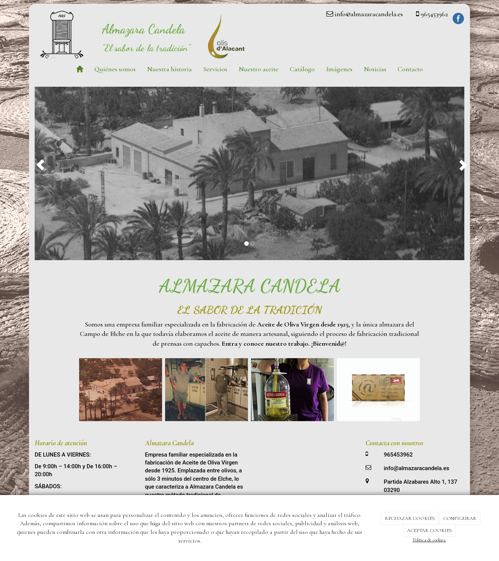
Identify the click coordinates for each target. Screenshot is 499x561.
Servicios (215, 69)
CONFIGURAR (459, 518)
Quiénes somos (115, 69)
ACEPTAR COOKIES (429, 530)
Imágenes (339, 69)
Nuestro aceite (259, 69)
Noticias (375, 69)
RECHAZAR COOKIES (410, 518)
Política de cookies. (429, 540)
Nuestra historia (169, 69)
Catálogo (302, 69)
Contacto (410, 69)
